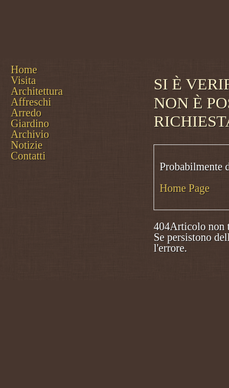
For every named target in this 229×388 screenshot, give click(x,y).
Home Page (184, 188)
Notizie (27, 145)
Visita (23, 80)
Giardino (30, 123)
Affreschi (31, 102)
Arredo (26, 113)
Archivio (30, 134)
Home (24, 69)
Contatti (28, 156)
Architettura (37, 91)
